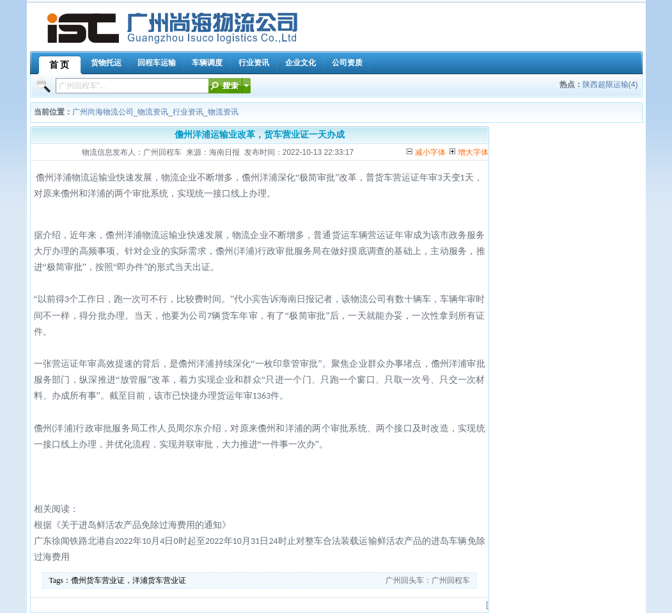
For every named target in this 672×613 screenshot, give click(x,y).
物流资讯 (152, 111)
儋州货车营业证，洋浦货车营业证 (128, 580)
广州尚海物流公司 (103, 111)
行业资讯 (188, 111)
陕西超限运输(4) (610, 84)
